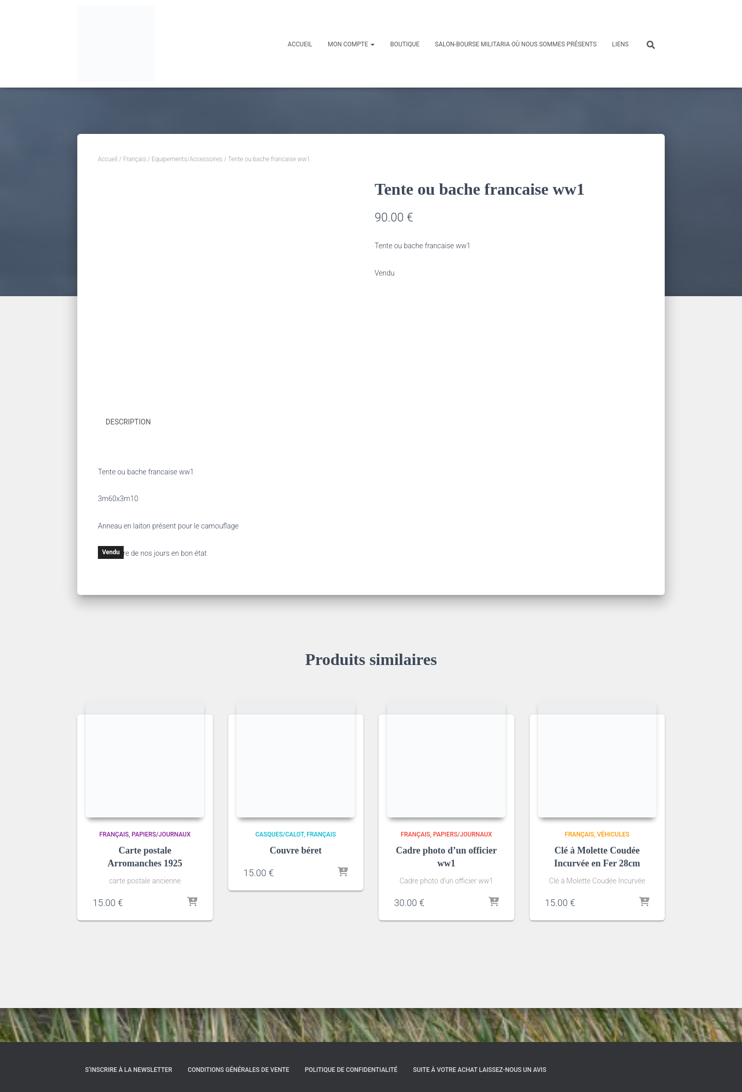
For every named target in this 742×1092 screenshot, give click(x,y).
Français (134, 159)
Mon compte (351, 44)
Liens (620, 44)
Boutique (404, 44)
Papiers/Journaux (160, 868)
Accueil (300, 44)
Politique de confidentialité (351, 1069)
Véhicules (613, 868)
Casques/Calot (280, 868)
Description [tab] (128, 456)
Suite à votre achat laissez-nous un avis (479, 1069)
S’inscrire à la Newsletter (128, 1069)
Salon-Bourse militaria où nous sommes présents (516, 44)
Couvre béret (295, 884)
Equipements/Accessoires (187, 159)
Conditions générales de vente (238, 1069)
